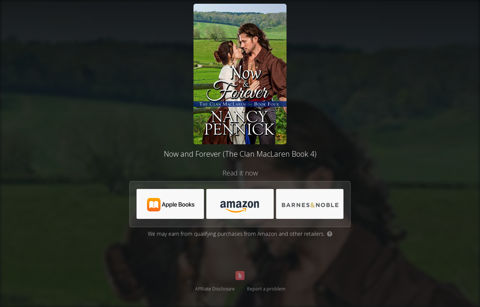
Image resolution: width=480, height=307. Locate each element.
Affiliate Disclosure (215, 289)
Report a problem (266, 289)
